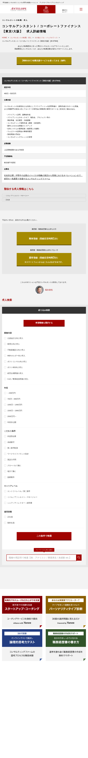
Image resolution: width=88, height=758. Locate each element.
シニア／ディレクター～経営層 (19, 503)
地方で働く (11, 471)
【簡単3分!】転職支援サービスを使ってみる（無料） (44, 60)
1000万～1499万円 (14, 405)
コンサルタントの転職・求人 (20, 38)
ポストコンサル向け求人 (17, 362)
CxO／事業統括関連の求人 (17, 379)
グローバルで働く (14, 465)
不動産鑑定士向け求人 (16, 350)
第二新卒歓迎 (12, 448)
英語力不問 (11, 460)
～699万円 (11, 393)
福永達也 (49, 290)
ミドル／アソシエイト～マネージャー (22, 497)
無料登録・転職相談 (46, 11)
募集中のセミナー (64, 11)
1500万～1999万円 (14, 411)
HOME (4, 38)
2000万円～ (12, 416)
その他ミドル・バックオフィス (46, 38)
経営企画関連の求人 (15, 373)
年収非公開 (11, 422)
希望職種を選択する (44, 323)
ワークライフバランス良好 (17, 454)
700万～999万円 (13, 399)
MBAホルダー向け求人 (16, 356)
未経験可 (10, 442)
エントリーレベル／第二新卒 (18, 491)
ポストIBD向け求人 (15, 367)
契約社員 (10, 523)
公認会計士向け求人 (15, 338)
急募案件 (10, 477)
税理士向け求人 (13, 344)
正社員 (10, 517)
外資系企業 (11, 436)
